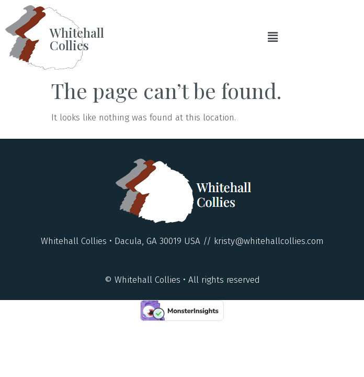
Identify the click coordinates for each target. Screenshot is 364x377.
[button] (273, 37)
